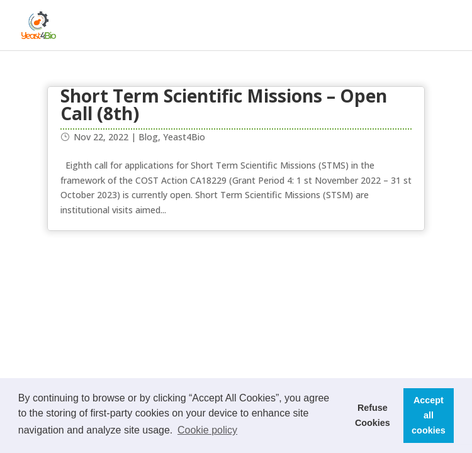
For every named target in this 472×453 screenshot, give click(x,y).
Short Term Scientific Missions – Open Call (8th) (223, 104)
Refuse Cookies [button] (372, 415)
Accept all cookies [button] (429, 415)
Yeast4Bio (184, 137)
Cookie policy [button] (207, 430)
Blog (148, 137)
